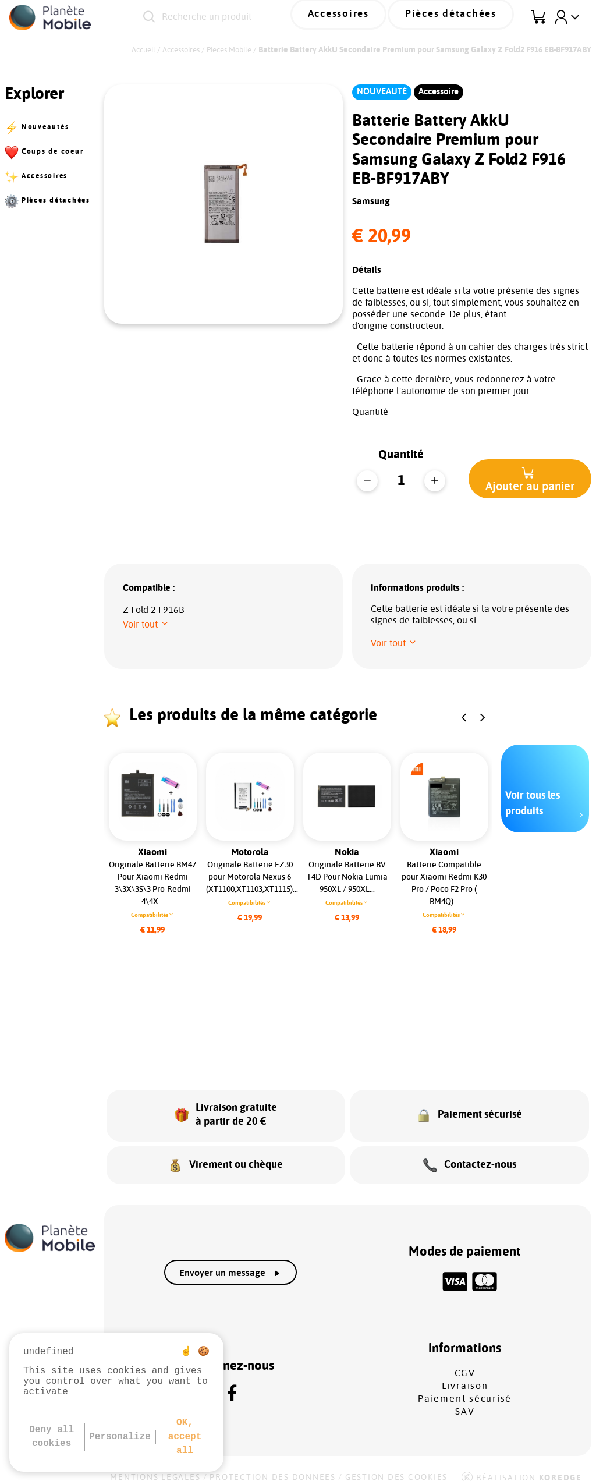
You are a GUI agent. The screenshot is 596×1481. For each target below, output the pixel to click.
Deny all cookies (51, 1437)
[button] (530, 478)
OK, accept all (185, 1437)
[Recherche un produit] (240, 17)
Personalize (120, 1437)
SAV (464, 1399)
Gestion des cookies (396, 1465)
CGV (465, 1360)
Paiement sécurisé (465, 1386)
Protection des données (273, 1465)
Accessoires (366, 17)
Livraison (465, 1373)
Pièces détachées (461, 17)
